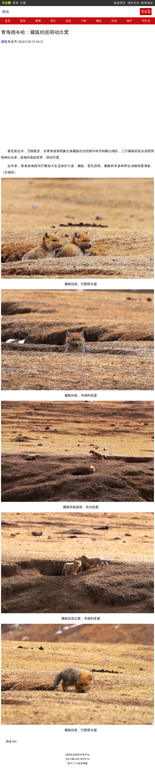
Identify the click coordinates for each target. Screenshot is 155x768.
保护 (129, 20)
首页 (7, 20)
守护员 (146, 20)
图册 (38, 20)
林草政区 (147, 2)
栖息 (99, 20)
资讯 (23, 20)
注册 (23, 2)
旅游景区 (120, 2)
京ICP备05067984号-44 (78, 759)
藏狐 (4, 41)
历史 (114, 20)
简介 (53, 20)
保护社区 (134, 2)
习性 (84, 20)
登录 (16, 2)
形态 (68, 20)
